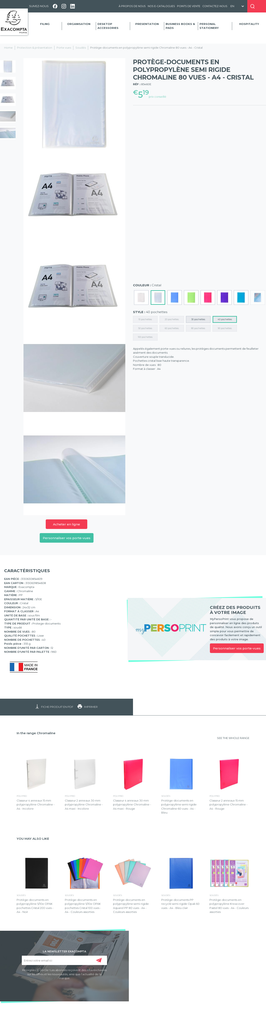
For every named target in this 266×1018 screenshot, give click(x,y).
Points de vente (188, 6)
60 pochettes (172, 328)
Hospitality (249, 24)
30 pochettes (198, 319)
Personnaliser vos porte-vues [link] (237, 648)
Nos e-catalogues (161, 6)
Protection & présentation (34, 47)
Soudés (80, 47)
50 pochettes (145, 328)
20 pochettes (172, 319)
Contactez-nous (214, 6)
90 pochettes (225, 328)
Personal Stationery (209, 26)
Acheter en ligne (66, 524)
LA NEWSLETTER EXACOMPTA (64, 951)
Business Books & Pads (180, 26)
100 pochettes (145, 337)
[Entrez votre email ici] (64, 960)
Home (8, 47)
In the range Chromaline (36, 733)
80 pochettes (198, 328)
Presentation (147, 24)
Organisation (78, 24)
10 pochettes (145, 319)
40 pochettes (225, 319)
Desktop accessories (107, 26)
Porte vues (64, 47)
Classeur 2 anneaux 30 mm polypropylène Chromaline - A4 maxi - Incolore (84, 804)
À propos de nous (132, 6)
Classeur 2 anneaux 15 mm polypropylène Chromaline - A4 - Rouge (228, 804)
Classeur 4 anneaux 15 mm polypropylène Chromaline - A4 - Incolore (36, 804)
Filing (45, 24)
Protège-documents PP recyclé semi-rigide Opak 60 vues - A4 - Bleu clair (180, 904)
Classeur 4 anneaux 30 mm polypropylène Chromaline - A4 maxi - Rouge (132, 804)
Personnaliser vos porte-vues (66, 538)
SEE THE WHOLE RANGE (233, 738)
